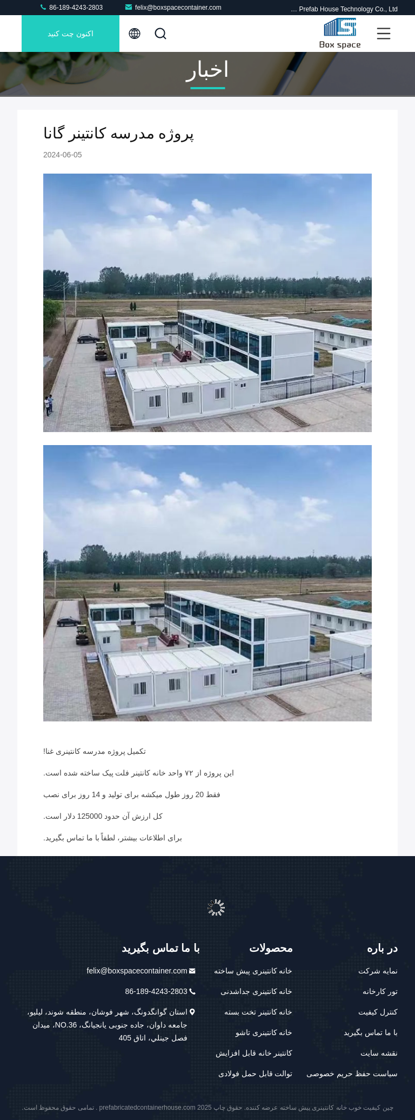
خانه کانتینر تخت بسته (258, 1012)
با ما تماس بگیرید (371, 1032)
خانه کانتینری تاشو (264, 1032)
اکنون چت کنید (70, 33)
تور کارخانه (380, 991)
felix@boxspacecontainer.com (173, 7)
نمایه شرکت (378, 970)
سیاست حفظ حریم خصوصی (352, 1073)
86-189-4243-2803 (71, 7)
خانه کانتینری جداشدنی (256, 991)
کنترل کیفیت (378, 1012)
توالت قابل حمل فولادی (255, 1073)
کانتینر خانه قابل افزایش (254, 1053)
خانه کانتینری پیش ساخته (253, 970)
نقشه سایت (379, 1053)
